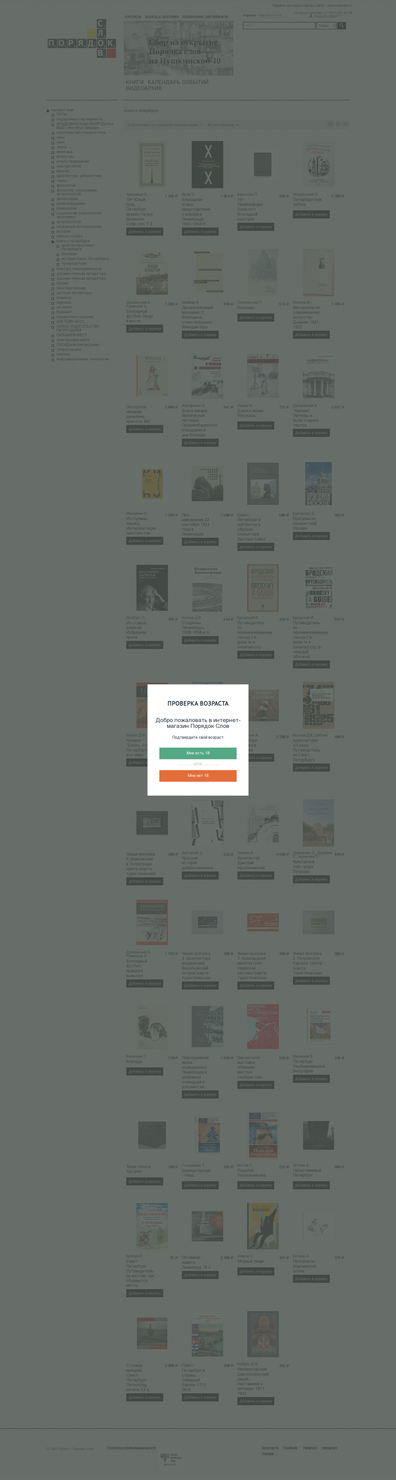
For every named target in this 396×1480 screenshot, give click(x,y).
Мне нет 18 (198, 776)
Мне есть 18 (198, 753)
